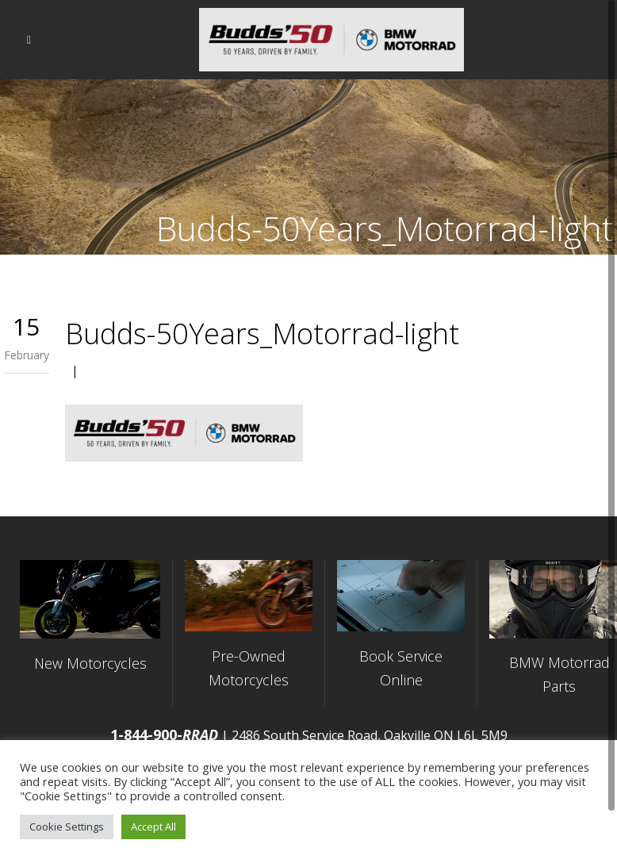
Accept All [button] (153, 826)
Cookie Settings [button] (66, 826)
